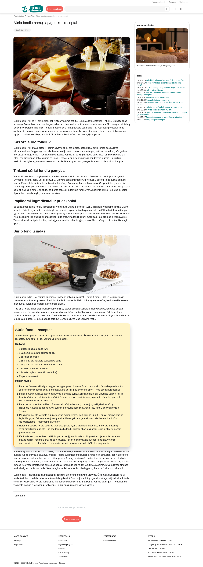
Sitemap (62, 563)
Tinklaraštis (183, 2)
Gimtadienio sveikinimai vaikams (159, 110)
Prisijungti (17, 541)
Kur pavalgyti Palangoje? (156, 120)
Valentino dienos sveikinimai (157, 97)
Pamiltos (61, 548)
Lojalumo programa (66, 545)
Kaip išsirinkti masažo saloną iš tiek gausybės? (156, 66)
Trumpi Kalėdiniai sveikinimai (157, 100)
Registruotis (18, 545)
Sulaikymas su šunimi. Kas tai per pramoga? (164, 107)
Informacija (172, 2)
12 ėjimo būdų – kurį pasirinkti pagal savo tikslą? (165, 87)
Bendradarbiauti (158, 2)
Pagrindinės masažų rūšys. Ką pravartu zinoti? (165, 117)
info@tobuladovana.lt (165, 552)
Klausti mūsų (63, 552)
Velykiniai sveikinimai (154, 90)
